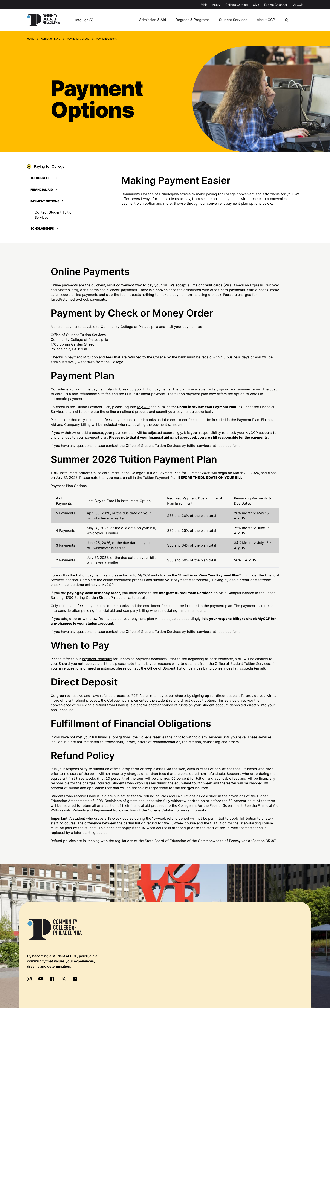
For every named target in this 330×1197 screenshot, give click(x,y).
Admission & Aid (157, 20)
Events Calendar (275, 4)
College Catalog (236, 4)
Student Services (236, 20)
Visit (204, 4)
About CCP (268, 20)
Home (30, 38)
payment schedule (97, 659)
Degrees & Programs (196, 20)
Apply (216, 4)
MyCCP (297, 4)
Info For (80, 20)
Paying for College (78, 38)
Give (256, 4)
